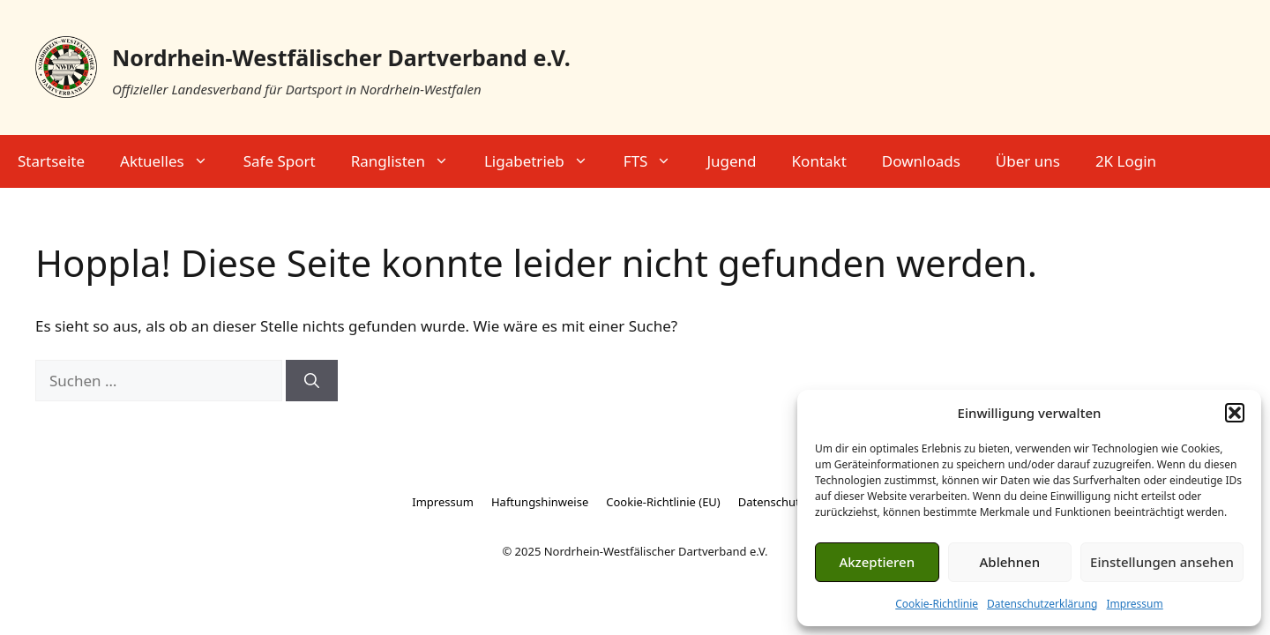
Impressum (1134, 603)
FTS (657, 161)
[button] (1235, 413)
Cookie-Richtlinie (936, 603)
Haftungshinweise (539, 502)
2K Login (1125, 161)
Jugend (731, 161)
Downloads (921, 161)
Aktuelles (173, 161)
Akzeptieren (877, 562)
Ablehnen (1010, 562)
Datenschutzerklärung (1042, 603)
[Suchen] (312, 381)
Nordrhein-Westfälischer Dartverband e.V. (341, 57)
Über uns (1028, 161)
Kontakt (819, 161)
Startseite (51, 161)
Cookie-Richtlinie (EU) (663, 502)
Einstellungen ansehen (1162, 562)
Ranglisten (409, 161)
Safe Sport (279, 161)
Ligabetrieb (545, 161)
